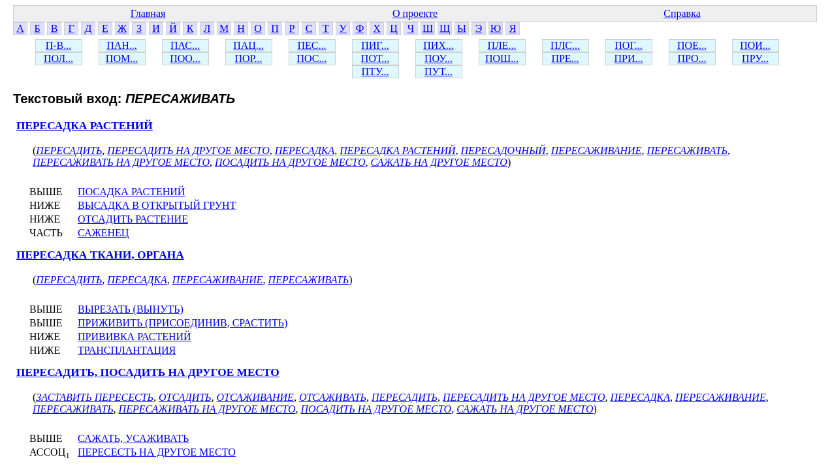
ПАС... (185, 45)
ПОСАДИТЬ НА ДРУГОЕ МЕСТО (290, 162)
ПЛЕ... (501, 45)
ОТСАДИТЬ (185, 397)
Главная (148, 13)
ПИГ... (375, 45)
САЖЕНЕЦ (103, 232)
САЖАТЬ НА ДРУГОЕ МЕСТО (439, 162)
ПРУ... (755, 58)
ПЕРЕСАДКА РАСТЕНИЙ (84, 125)
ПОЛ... (58, 58)
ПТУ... (375, 71)
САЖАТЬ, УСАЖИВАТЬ (133, 438)
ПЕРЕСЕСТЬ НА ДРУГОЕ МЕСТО (157, 452)
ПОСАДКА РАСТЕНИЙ (131, 191)
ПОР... (248, 58)
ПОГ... (629, 45)
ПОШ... (502, 58)
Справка (682, 13)
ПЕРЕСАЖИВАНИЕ (596, 150)
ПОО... (185, 58)
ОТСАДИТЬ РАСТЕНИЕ (133, 219)
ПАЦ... (248, 45)
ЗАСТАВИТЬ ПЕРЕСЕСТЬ (94, 397)
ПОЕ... (692, 45)
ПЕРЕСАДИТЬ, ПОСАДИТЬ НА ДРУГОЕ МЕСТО (147, 372)
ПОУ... (438, 58)
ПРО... (691, 58)
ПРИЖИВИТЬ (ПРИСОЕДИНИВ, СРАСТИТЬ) (182, 322)
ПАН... (121, 45)
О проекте (415, 13)
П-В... (59, 45)
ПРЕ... (565, 58)
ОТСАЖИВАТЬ (332, 397)
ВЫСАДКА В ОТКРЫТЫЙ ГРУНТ (157, 205)
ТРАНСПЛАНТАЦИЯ (127, 350)
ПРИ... (628, 58)
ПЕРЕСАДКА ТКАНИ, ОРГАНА (100, 255)
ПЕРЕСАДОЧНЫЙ (503, 150)
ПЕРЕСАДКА (305, 150)
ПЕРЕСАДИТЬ (69, 150)
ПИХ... (438, 45)
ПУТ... (438, 71)
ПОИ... (755, 45)
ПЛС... (565, 45)
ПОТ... (375, 58)
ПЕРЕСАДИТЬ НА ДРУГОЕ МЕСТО (188, 150)
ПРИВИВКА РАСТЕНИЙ (134, 336)
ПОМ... (122, 58)
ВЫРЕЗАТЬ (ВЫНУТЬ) (131, 309)
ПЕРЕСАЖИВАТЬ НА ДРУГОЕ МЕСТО (121, 162)
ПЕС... (312, 45)
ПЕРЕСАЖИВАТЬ (686, 150)
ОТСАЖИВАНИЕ (255, 397)
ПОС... (312, 58)
